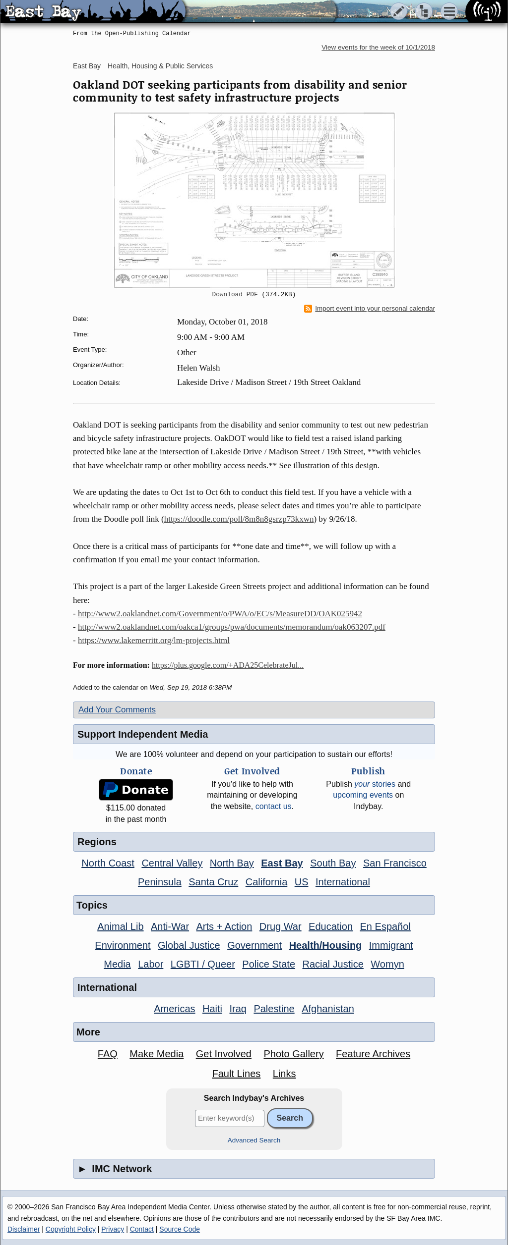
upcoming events (363, 795)
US (302, 881)
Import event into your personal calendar (369, 309)
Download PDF (235, 294)
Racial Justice (332, 964)
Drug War (280, 926)
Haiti (212, 1008)
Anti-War (170, 926)
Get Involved (224, 1053)
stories (374, 784)
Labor (150, 964)
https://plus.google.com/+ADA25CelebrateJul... (228, 665)
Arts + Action (224, 926)
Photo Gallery (293, 1053)
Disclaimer (23, 1229)
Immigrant (391, 945)
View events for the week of (378, 47)
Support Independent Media (142, 734)
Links (284, 1073)
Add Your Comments (117, 709)
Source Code (179, 1229)
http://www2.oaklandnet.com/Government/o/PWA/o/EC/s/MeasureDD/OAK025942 (220, 613)
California (266, 881)
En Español (385, 926)
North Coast (107, 863)
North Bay (232, 863)
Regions (97, 841)
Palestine (274, 1008)
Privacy (112, 1229)
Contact (142, 1229)
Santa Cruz (213, 881)
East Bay (87, 66)
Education (331, 926)
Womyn (387, 964)
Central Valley (171, 863)
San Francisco (395, 863)
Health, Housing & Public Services (160, 66)
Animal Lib (120, 926)
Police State (268, 964)
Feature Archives (373, 1053)
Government (254, 945)
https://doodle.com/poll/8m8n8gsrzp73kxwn (239, 519)
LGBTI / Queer (203, 964)
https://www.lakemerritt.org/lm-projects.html (154, 640)
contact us (273, 806)
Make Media (156, 1053)
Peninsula (160, 881)
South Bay (333, 863)
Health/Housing (325, 945)
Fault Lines (236, 1073)
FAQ (108, 1053)
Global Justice (189, 945)
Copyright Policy (71, 1229)
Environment (122, 945)
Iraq (237, 1008)
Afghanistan (328, 1008)
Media (117, 964)
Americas (174, 1008)
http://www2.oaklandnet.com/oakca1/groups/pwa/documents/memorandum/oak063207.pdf (231, 627)
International (343, 881)
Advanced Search (254, 1140)
